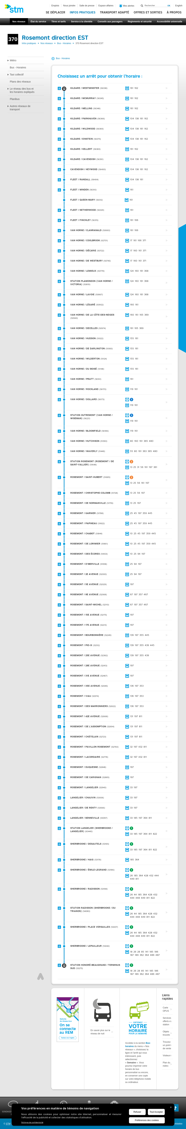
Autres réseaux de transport (20, 108)
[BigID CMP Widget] (93, 1115)
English (178, 5)
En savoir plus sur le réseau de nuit (100, 1032)
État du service (38, 21)
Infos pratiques (82, 12)
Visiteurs (167, 1055)
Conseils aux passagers (110, 21)
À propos (174, 12)
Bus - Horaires (64, 43)
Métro (13, 60)
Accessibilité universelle (169, 21)
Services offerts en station (167, 1021)
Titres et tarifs (58, 21)
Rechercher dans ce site (142, 5)
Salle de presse (86, 5)
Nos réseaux (18, 21)
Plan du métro (166, 1064)
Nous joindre (69, 5)
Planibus (15, 99)
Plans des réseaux (20, 81)
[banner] (16, 9)
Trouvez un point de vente (167, 1045)
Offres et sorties (148, 12)
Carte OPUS (166, 1009)
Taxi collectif (16, 74)
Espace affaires (106, 5)
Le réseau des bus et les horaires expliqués (22, 90)
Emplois (55, 5)
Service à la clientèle (81, 21)
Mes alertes (126, 6)
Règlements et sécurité (139, 21)
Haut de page (40, 976)
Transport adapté (114, 12)
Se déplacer (55, 12)
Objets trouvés (166, 1033)
